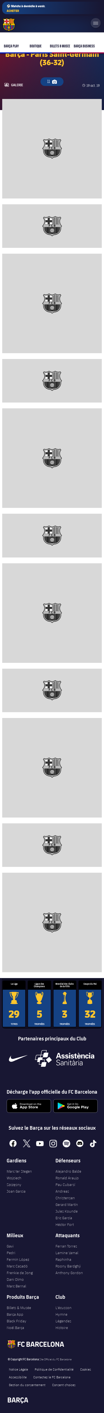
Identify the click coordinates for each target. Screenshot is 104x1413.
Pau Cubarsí (65, 1184)
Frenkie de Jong (20, 1273)
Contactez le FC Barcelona (51, 1377)
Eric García (63, 1218)
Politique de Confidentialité (54, 1369)
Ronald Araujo (67, 1178)
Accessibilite (18, 1377)
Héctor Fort (64, 1224)
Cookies (85, 1369)
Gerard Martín (66, 1204)
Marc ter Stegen (19, 1171)
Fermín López (18, 1259)
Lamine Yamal (66, 1253)
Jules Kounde (66, 1211)
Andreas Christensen (65, 1194)
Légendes (63, 1321)
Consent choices (63, 1385)
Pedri (11, 1253)
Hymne (61, 1314)
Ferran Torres (66, 1246)
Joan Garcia (16, 1191)
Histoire (61, 1327)
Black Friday (16, 1321)
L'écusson (63, 1307)
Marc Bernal (16, 1286)
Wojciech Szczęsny (14, 1181)
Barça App (15, 1314)
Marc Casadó (17, 1266)
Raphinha (63, 1259)
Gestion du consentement (27, 1385)
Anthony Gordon (69, 1273)
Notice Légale (18, 1369)
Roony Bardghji (68, 1266)
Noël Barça (15, 1327)
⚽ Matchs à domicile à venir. (26, 8)
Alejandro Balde (68, 1171)
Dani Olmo (15, 1279)
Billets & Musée (19, 1307)
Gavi (10, 1246)
